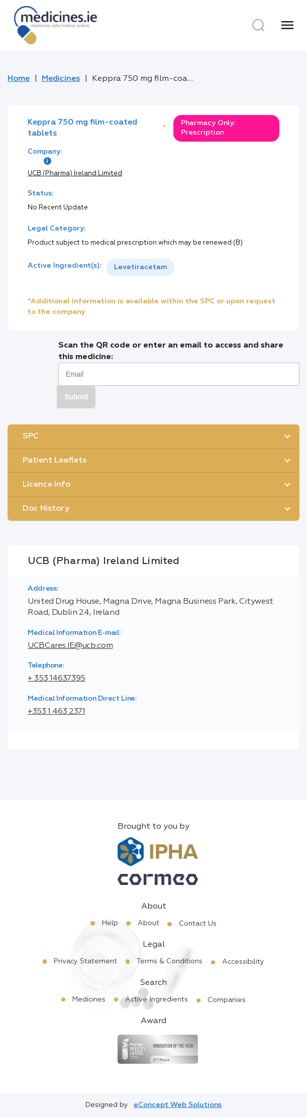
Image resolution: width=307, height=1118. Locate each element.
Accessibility (243, 961)
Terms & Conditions (169, 961)
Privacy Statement (85, 961)
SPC (31, 436)
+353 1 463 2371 (56, 712)
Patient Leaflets (54, 461)
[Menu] (287, 25)
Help (110, 923)
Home (19, 79)
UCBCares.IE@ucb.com (70, 646)
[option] (140, 267)
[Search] (258, 25)
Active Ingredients (156, 999)
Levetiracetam (140, 267)
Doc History (46, 509)
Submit (76, 397)
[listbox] (140, 267)
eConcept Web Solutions (178, 1104)
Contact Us (198, 923)
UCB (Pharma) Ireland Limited (75, 173)
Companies (227, 999)
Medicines (61, 79)
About (148, 923)
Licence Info (46, 485)
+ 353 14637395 (56, 679)
